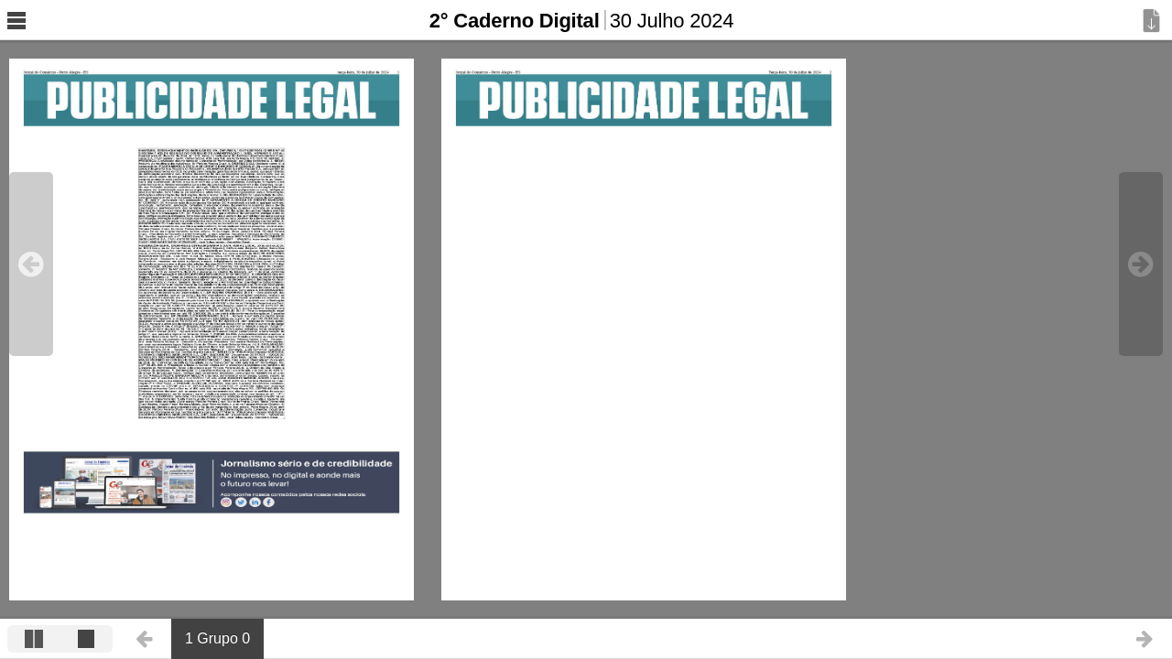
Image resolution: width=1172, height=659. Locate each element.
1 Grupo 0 (217, 638)
